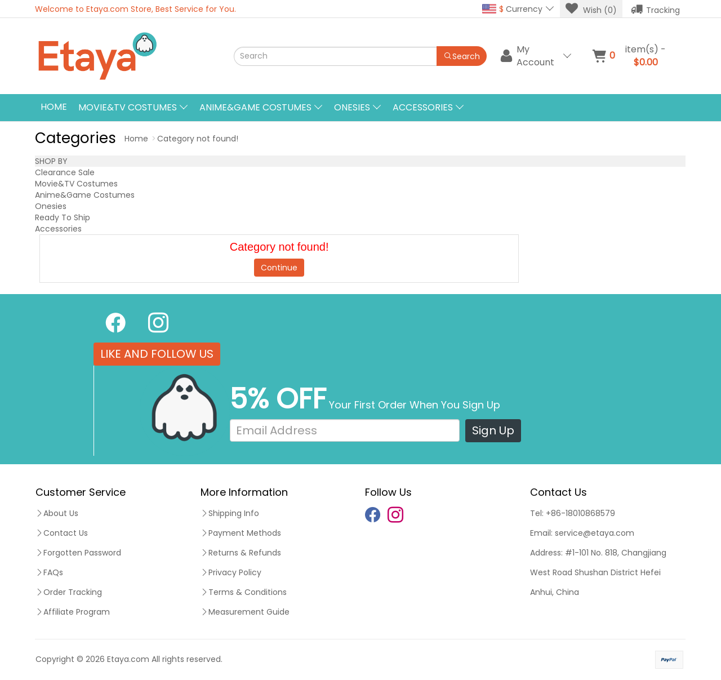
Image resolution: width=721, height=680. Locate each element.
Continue (279, 267)
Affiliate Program (72, 611)
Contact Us (61, 533)
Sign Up (493, 430)
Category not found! (197, 138)
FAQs (49, 572)
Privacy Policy (231, 572)
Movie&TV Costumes (76, 183)
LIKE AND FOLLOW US (156, 354)
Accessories (58, 228)
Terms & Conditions (244, 592)
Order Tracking (68, 592)
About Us (56, 513)
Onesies (50, 206)
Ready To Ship (62, 217)
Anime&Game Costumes (85, 195)
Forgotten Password (78, 552)
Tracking (655, 9)
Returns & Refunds (241, 552)
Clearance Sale (65, 172)
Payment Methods (241, 533)
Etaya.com (128, 659)
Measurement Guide (245, 611)
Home (54, 106)
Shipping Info (230, 513)
